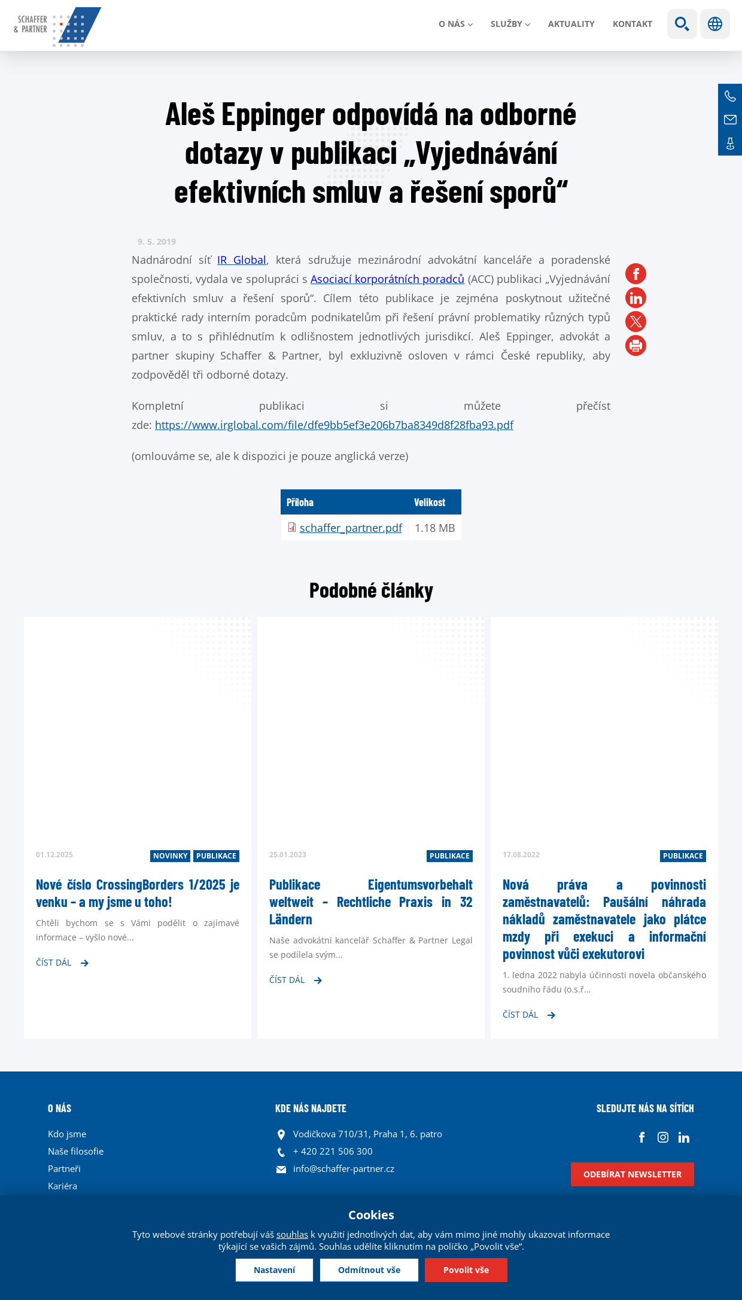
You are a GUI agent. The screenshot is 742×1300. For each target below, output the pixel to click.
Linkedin (683, 1137)
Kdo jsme (67, 1134)
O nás (452, 23)
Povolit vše (466, 1269)
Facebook (641, 1137)
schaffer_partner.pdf (351, 527)
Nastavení (274, 1269)
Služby (506, 23)
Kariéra (62, 1186)
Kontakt (632, 23)
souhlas (292, 1234)
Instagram (662, 1137)
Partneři (64, 1168)
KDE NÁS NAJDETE (310, 1108)
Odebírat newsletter (632, 1174)
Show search (682, 24)
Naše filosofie (76, 1151)
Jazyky (715, 24)
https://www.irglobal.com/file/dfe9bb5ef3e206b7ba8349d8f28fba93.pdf (334, 425)
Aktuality (571, 23)
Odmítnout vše (369, 1269)
